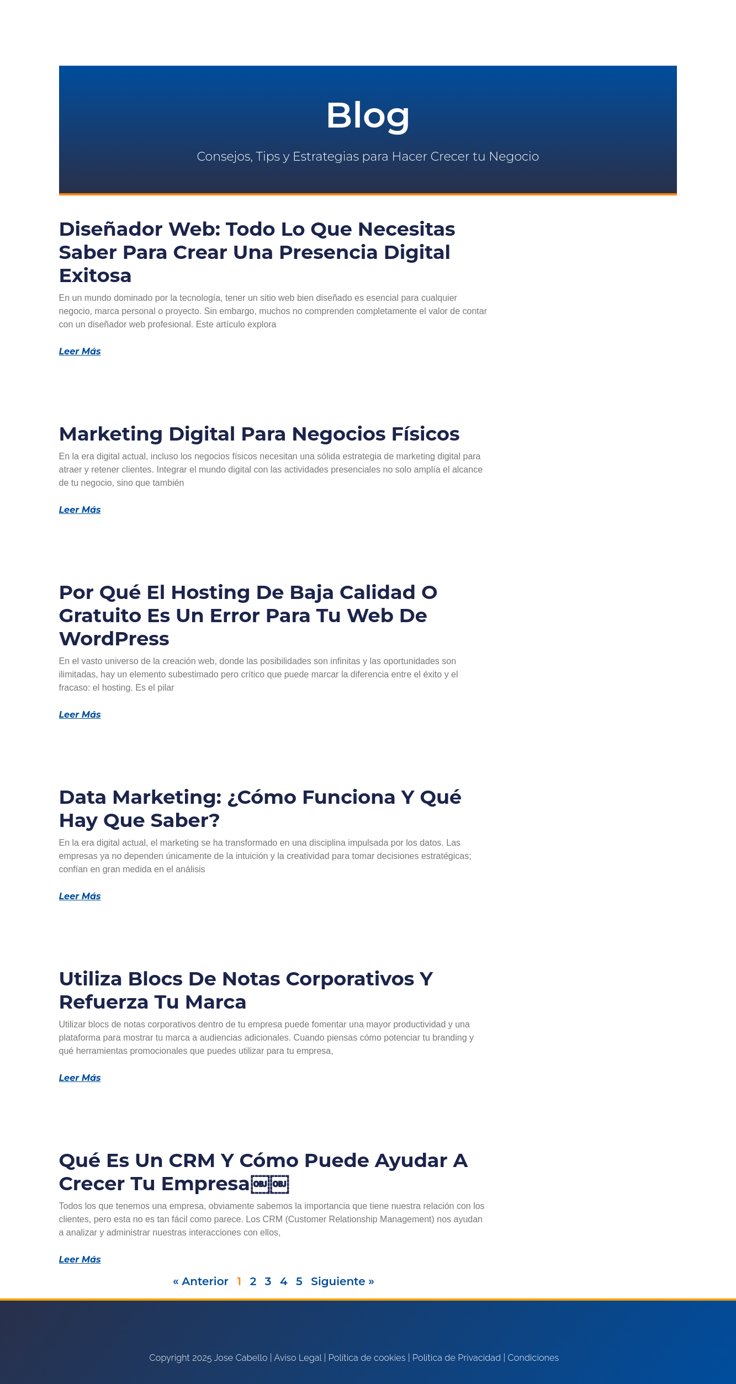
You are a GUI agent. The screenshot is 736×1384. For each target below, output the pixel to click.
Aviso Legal (297, 1358)
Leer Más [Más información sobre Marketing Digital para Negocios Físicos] (80, 510)
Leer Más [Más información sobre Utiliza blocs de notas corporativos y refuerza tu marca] (80, 1078)
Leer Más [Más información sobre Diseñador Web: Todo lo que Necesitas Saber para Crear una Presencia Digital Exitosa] (80, 351)
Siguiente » (342, 1281)
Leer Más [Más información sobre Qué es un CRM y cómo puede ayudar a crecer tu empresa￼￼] (80, 1259)
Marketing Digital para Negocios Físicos (259, 434)
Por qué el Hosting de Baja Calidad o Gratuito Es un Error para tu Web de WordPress (248, 615)
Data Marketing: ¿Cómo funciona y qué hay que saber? (260, 808)
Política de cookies (367, 1358)
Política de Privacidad (456, 1358)
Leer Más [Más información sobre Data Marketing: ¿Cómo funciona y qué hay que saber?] (80, 896)
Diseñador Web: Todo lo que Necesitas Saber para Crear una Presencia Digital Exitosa (257, 252)
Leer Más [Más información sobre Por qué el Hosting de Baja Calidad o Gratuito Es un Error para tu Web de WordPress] (80, 714)
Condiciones (533, 1358)
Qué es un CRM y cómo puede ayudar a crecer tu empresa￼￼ (263, 1171)
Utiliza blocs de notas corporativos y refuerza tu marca (246, 990)
